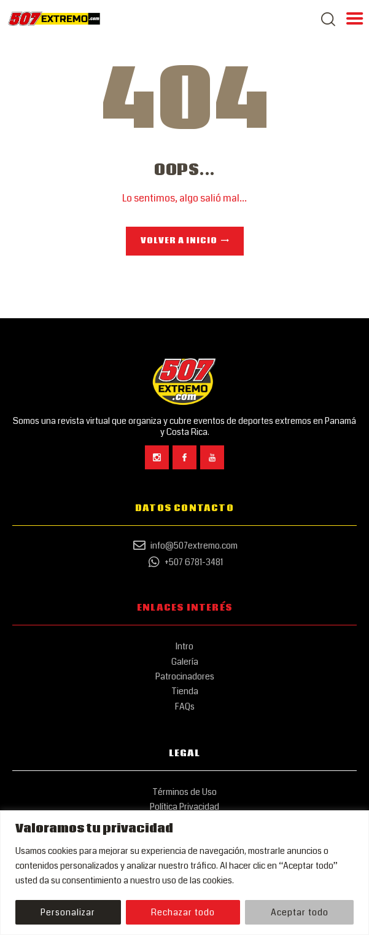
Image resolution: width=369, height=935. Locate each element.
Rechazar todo (183, 912)
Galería (184, 661)
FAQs (185, 706)
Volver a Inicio (179, 241)
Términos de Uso (184, 792)
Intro (184, 646)
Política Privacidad (184, 806)
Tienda (184, 691)
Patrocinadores (184, 676)
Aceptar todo (299, 912)
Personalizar (68, 912)
